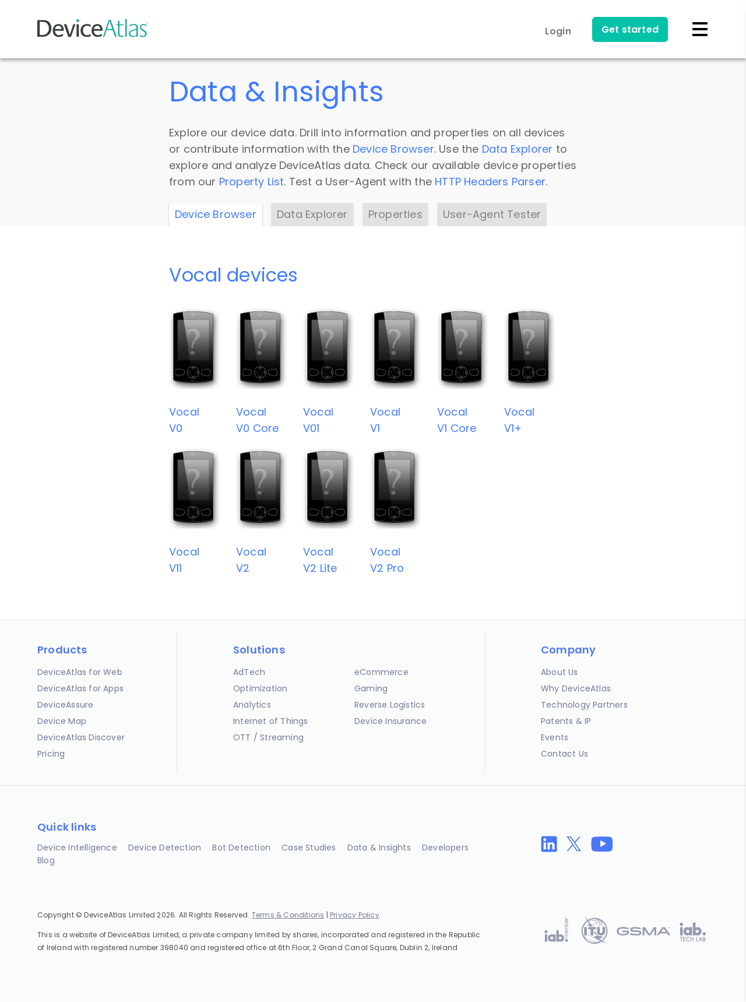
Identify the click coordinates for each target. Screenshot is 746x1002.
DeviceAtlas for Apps (80, 688)
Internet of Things (270, 721)
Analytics (252, 705)
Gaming (371, 688)
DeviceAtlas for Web (79, 672)
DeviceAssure (65, 705)
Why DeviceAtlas (576, 688)
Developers (445, 847)
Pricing (51, 754)
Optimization (260, 688)
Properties (395, 214)
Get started (630, 29)
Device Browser (393, 149)
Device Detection (164, 847)
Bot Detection (241, 847)
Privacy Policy (354, 915)
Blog (46, 860)
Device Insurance (390, 721)
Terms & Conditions (288, 915)
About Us (559, 672)
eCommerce (381, 672)
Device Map (61, 721)
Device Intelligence (77, 847)
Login (558, 31)
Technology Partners (584, 705)
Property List (251, 181)
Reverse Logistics (389, 705)
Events (554, 737)
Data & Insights (379, 847)
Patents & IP (566, 721)
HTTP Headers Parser (490, 181)
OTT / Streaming (268, 737)
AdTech (249, 672)
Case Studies (308, 847)
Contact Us (564, 754)
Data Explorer (517, 149)
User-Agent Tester (492, 214)
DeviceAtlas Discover (81, 737)
